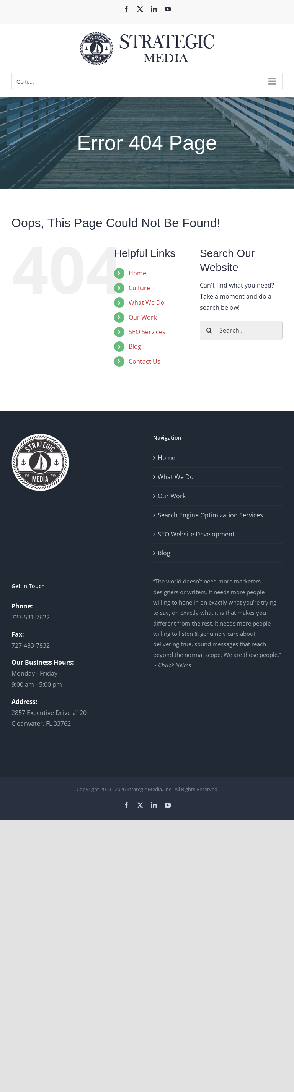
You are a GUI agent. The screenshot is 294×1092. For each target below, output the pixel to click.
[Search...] (241, 330)
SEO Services (147, 332)
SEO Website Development (196, 534)
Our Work (143, 317)
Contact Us (144, 361)
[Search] (209, 330)
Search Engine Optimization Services (210, 515)
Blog (135, 346)
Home (137, 273)
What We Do (147, 302)
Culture (139, 288)
